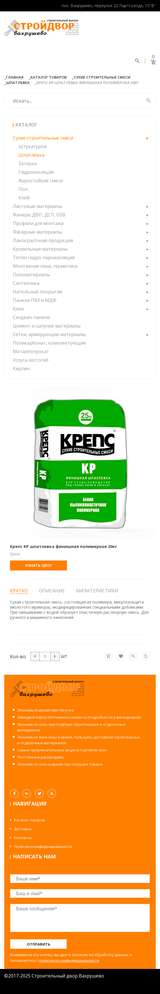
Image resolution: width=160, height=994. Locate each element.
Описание (52, 591)
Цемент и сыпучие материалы (47, 326)
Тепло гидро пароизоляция (44, 257)
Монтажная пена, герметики (45, 266)
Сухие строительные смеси (102, 77)
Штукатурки (32, 146)
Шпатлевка (18, 82)
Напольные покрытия (37, 292)
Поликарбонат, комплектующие (49, 343)
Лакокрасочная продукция (43, 240)
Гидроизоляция (36, 172)
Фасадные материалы (37, 232)
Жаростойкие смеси (41, 180)
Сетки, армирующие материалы (49, 334)
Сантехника (26, 283)
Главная (14, 77)
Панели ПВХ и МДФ (34, 300)
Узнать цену (38, 565)
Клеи (18, 309)
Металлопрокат (31, 351)
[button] (147, 138)
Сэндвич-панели (31, 317)
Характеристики (97, 591)
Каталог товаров (48, 77)
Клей (24, 198)
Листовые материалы (37, 206)
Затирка (28, 163)
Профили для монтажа (38, 223)
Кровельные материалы (40, 249)
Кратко (19, 591)
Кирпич (21, 368)
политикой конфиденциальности (69, 960)
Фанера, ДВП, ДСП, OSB (39, 215)
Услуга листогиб (30, 360)
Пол (23, 189)
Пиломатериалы (31, 274)
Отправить (38, 944)
